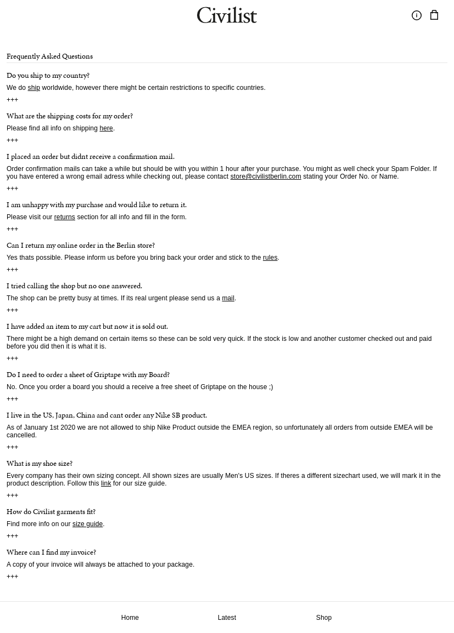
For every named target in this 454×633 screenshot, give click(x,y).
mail (228, 298)
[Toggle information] (416, 15)
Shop (324, 617)
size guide (87, 524)
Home (130, 617)
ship (34, 88)
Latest (227, 617)
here (106, 128)
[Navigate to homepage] (227, 16)
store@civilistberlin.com (266, 176)
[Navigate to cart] (434, 15)
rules (270, 257)
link (106, 483)
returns (64, 217)
